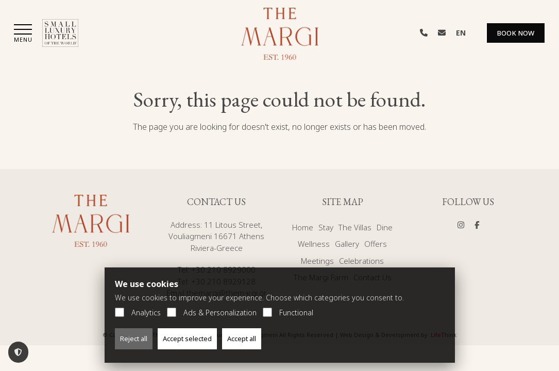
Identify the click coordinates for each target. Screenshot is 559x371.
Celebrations (361, 261)
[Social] (461, 225)
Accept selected (187, 338)
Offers (375, 244)
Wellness (314, 244)
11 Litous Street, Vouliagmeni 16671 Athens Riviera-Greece (216, 236)
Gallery (347, 244)
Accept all (241, 338)
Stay (325, 227)
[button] (23, 34)
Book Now (515, 33)
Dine (385, 227)
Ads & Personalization (212, 312)
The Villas (354, 227)
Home (302, 227)
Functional (288, 312)
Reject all (133, 338)
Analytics (138, 312)
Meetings (317, 261)
